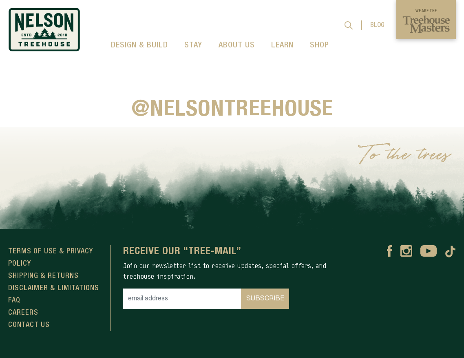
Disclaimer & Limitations (53, 288)
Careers (23, 312)
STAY (193, 45)
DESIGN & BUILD (139, 45)
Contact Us (29, 325)
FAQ (14, 300)
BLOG (377, 25)
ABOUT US (237, 45)
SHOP (319, 45)
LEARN (282, 45)
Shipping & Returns (43, 276)
